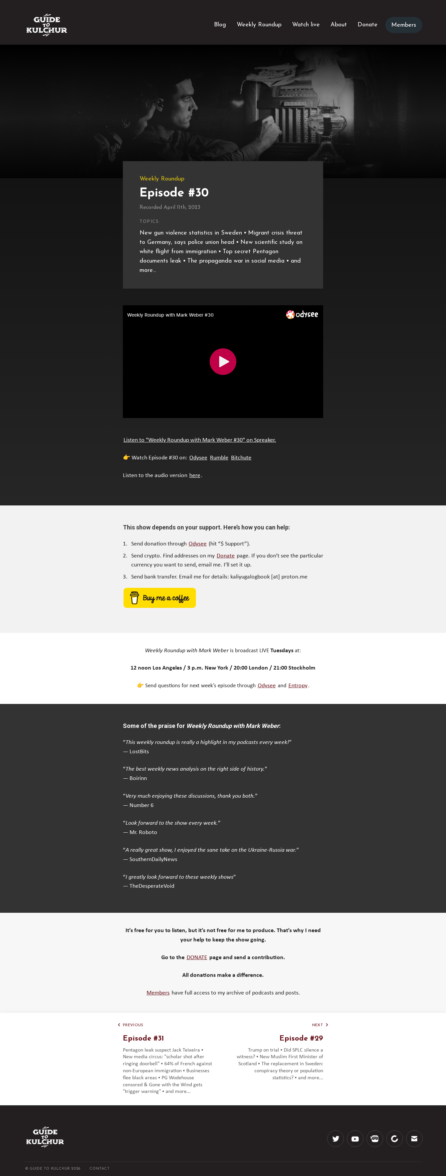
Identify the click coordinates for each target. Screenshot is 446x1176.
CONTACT (99, 1169)
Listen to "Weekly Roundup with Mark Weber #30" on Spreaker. (200, 440)
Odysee (198, 458)
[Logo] (46, 25)
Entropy (297, 686)
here (194, 475)
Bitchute (241, 458)
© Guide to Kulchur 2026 (53, 1169)
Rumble (219, 458)
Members (158, 993)
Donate (226, 556)
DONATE (197, 957)
